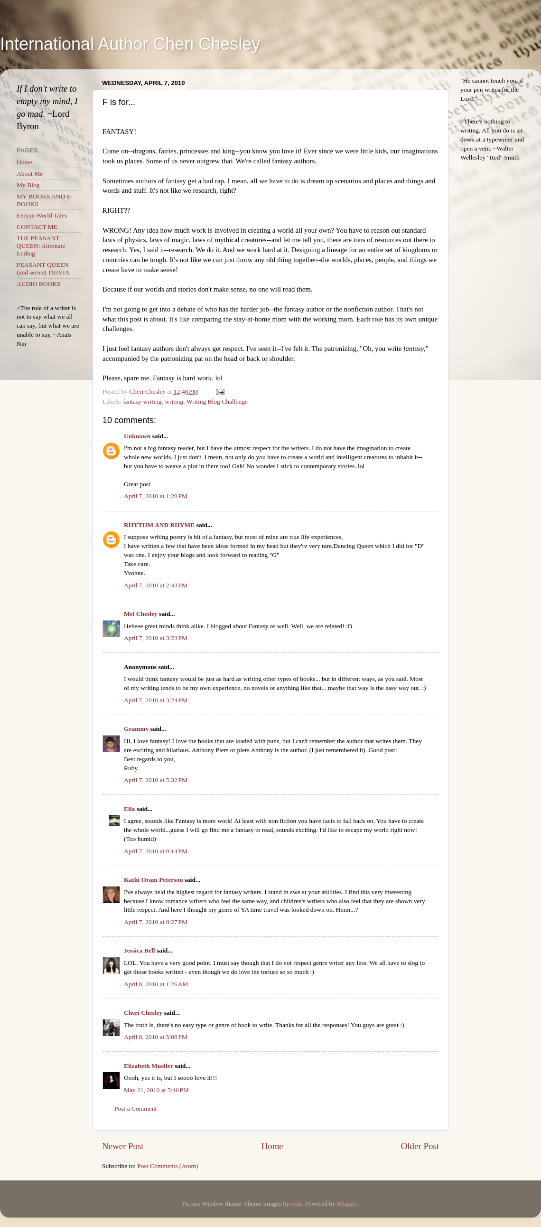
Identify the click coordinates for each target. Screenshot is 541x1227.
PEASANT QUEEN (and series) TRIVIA (43, 268)
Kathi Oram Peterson (153, 879)
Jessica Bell (139, 950)
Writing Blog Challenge (217, 401)
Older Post (420, 1146)
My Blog (28, 185)
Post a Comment (135, 1108)
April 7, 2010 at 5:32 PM (155, 779)
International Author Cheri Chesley (130, 44)
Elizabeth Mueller (148, 1065)
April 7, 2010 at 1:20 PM (155, 496)
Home (272, 1146)
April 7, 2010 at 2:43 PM (155, 585)
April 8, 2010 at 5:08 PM (155, 1036)
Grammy (136, 728)
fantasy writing (142, 401)
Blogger (347, 1203)
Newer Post (123, 1146)
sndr (296, 1203)
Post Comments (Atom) (167, 1166)
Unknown (137, 436)
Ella (129, 808)
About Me (30, 173)
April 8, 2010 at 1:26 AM (156, 984)
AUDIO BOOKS (39, 283)
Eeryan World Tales (42, 215)
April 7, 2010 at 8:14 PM (155, 851)
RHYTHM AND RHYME (159, 525)
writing (174, 401)
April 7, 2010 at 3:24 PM (155, 700)
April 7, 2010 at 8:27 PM (155, 921)
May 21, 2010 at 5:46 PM (156, 1090)
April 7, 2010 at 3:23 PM (155, 638)
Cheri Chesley (143, 1012)
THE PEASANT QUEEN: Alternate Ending (41, 246)
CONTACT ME (37, 226)
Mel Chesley (141, 613)
